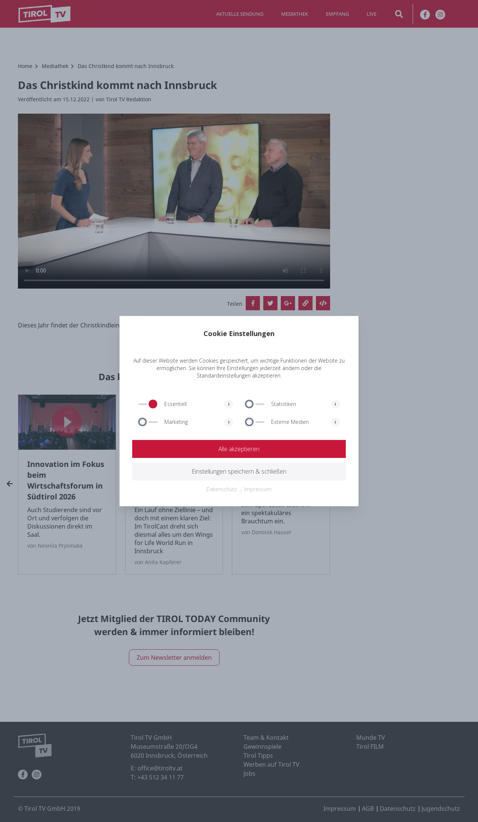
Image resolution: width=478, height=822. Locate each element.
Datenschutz (222, 489)
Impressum (257, 489)
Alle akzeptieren (239, 449)
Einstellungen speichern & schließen (239, 471)
